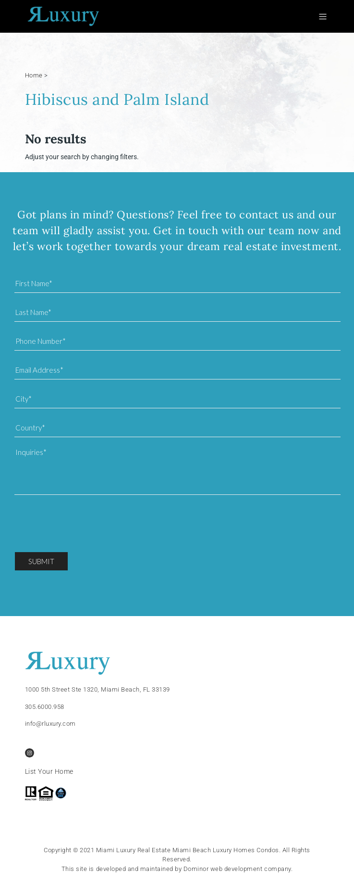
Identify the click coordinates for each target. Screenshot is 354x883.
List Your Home (49, 771)
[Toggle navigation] (325, 16)
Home (34, 75)
